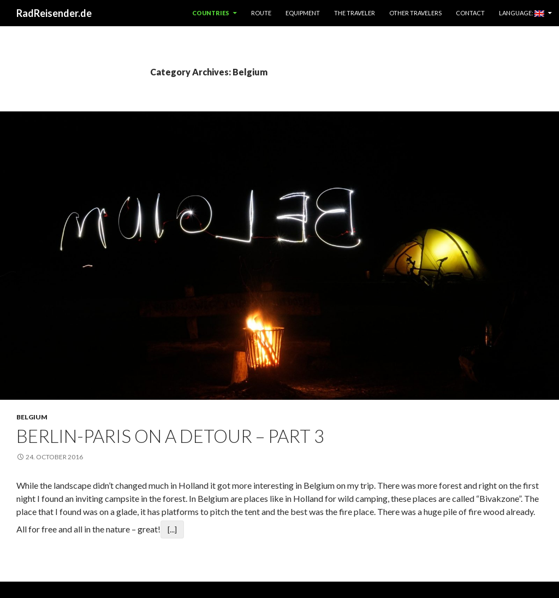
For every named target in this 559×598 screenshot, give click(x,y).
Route (261, 12)
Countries (210, 12)
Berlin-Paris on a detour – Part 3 (170, 436)
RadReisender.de (54, 13)
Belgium (31, 417)
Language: (521, 13)
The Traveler (354, 12)
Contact (470, 12)
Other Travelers (415, 12)
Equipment (303, 12)
